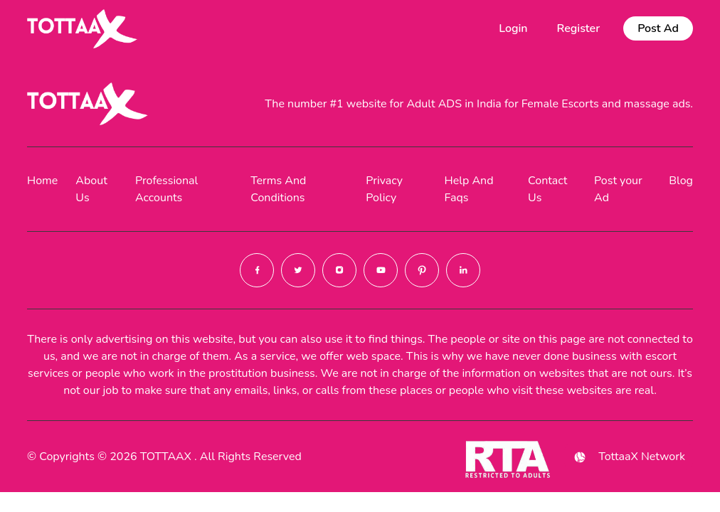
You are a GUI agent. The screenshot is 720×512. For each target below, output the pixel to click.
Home (42, 180)
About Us (91, 189)
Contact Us (547, 189)
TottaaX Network (628, 457)
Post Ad (658, 28)
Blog (681, 180)
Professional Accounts (166, 189)
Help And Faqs (469, 189)
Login (513, 28)
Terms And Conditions (278, 189)
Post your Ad (618, 189)
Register (578, 28)
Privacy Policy (384, 189)
